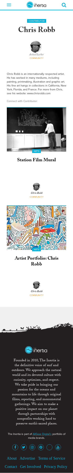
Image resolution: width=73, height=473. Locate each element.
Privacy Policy (55, 466)
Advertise (27, 458)
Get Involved (30, 466)
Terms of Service (51, 458)
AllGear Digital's (42, 434)
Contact (11, 466)
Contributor (37, 21)
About (12, 458)
